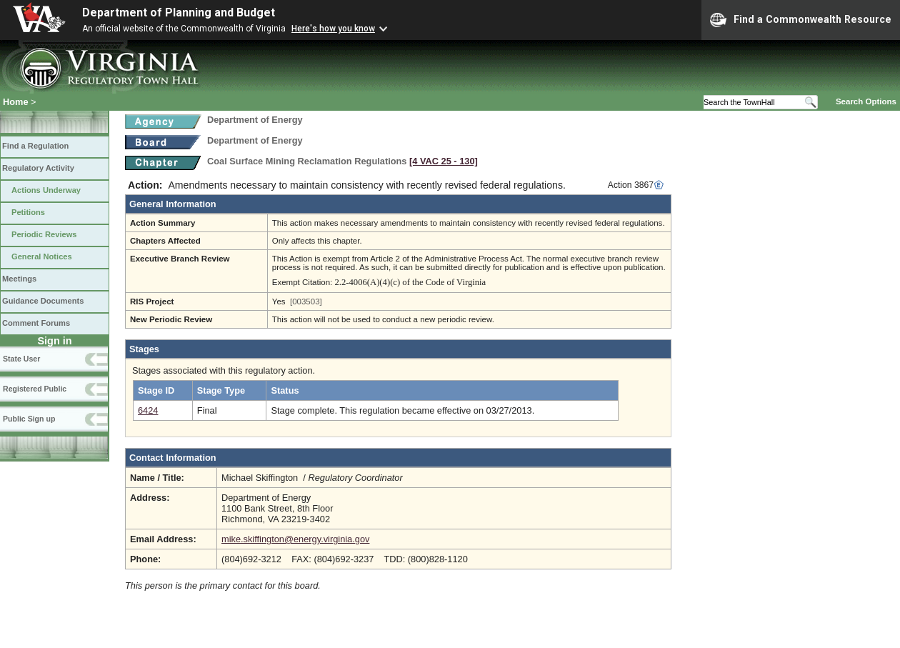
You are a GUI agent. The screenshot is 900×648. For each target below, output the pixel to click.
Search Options (866, 101)
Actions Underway (46, 190)
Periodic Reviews (44, 234)
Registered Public (34, 388)
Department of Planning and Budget (178, 12)
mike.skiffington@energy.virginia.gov (295, 539)
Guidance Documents (43, 300)
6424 (148, 410)
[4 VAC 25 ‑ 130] (443, 161)
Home (16, 101)
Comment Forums (36, 323)
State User (21, 358)
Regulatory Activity (38, 168)
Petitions (28, 212)
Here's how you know (333, 29)
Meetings (19, 278)
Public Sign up (29, 418)
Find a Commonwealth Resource (800, 20)
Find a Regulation (35, 145)
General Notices (41, 256)
